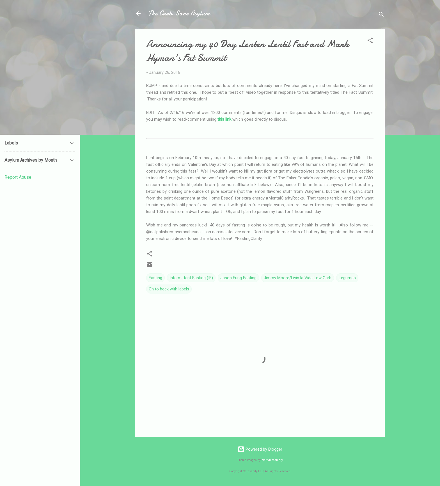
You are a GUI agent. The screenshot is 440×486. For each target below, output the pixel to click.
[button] (370, 41)
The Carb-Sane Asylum (179, 13)
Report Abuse (17, 177)
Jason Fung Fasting (238, 277)
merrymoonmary (272, 460)
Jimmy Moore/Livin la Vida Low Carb (297, 277)
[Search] (381, 15)
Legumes (347, 277)
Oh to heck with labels (169, 289)
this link (224, 119)
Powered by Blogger (260, 449)
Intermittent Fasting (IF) (191, 277)
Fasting (155, 277)
